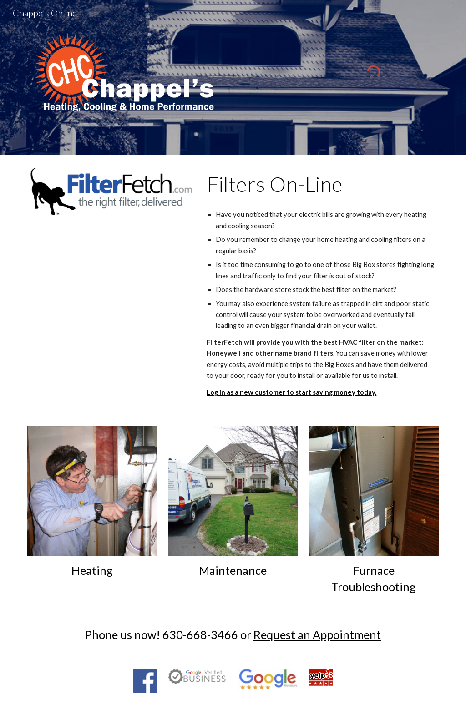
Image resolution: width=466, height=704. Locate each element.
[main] (321, 184)
